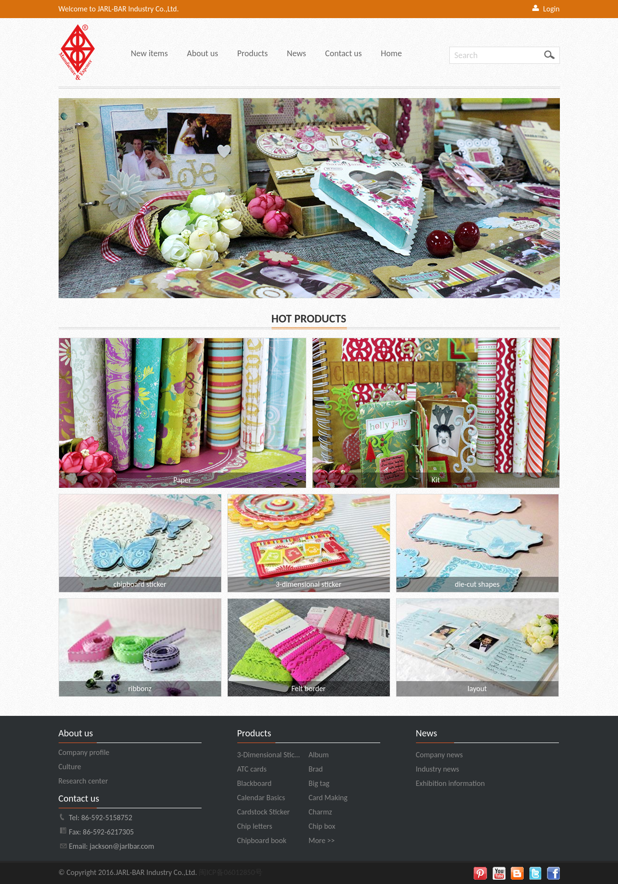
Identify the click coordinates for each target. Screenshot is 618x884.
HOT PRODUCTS (309, 318)
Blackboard (254, 783)
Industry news (437, 769)
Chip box (322, 826)
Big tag (319, 783)
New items (149, 53)
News (296, 53)
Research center (83, 780)
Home (391, 53)
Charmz (320, 811)
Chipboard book (261, 840)
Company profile (84, 752)
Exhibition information (450, 783)
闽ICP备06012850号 (231, 872)
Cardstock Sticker (263, 811)
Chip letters (255, 826)
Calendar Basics (261, 797)
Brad (316, 769)
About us (202, 53)
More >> (322, 840)
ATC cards (252, 769)
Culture (70, 766)
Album (319, 754)
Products (252, 53)
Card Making (328, 797)
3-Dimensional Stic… (268, 754)
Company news (439, 754)
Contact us (343, 53)
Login (551, 8)
